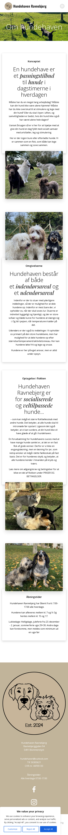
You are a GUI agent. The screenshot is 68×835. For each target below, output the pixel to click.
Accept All (48, 829)
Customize (12, 829)
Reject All (31, 829)
